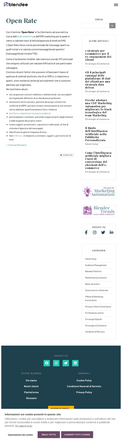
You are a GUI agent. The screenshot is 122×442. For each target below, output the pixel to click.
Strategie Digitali (93, 319)
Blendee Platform (93, 271)
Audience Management (96, 265)
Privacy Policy (84, 392)
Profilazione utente (94, 312)
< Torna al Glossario (16, 144)
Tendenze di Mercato (95, 331)
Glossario (31, 398)
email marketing (24, 36)
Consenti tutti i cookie (77, 435)
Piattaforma (31, 392)
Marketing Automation (96, 277)
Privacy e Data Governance (98, 306)
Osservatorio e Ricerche (96, 290)
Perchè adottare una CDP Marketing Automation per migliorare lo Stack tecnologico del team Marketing (98, 108)
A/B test (17, 135)
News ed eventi (92, 284)
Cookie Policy (84, 380)
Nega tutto (49, 434)
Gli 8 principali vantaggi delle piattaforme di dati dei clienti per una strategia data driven (97, 80)
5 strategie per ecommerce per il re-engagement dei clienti (98, 55)
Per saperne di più (23, 426)
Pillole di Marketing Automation (94, 298)
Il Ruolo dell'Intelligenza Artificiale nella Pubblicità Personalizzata (96, 134)
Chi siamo (31, 380)
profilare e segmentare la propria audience (29, 113)
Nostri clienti (31, 386)
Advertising (91, 144)
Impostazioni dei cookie (20, 434)
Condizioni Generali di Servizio (84, 386)
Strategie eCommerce (97, 63)
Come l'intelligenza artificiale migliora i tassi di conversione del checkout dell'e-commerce (98, 160)
